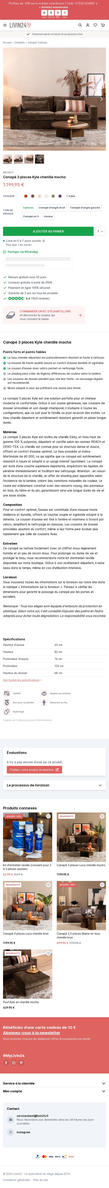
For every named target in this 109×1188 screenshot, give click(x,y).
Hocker (48, 216)
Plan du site (40, 1180)
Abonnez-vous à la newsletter (31, 1032)
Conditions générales (16, 1180)
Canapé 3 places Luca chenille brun (26, 933)
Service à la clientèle (54, 1083)
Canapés (19, 42)
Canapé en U (31, 216)
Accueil (7, 42)
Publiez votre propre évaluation (34, 770)
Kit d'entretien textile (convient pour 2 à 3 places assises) (27, 867)
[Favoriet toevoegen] (48, 816)
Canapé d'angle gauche (85, 207)
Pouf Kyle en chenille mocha (21, 1002)
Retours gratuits (18, 277)
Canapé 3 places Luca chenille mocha (81, 865)
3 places (28, 207)
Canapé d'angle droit (52, 207)
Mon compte (54, 1091)
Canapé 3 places (37, 42)
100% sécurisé (41, 287)
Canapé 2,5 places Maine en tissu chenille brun (78, 935)
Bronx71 (8, 172)
